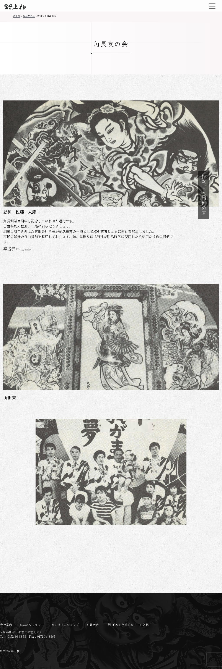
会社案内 (6, 624)
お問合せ (93, 624)
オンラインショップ (65, 624)
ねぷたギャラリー (32, 624)
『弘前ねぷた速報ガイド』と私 (127, 624)
